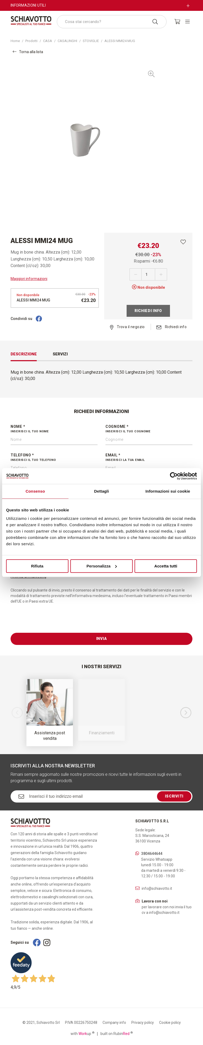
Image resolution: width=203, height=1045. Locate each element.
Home (15, 41)
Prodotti (31, 41)
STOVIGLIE (91, 41)
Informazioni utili (28, 5)
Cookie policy (170, 1022)
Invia (101, 638)
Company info (114, 1022)
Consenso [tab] (35, 491)
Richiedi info (148, 311)
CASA (47, 41)
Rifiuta (37, 566)
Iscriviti (174, 796)
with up (82, 1033)
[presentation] (51, 622)
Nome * (54, 429)
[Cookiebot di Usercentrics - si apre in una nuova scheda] (174, 476)
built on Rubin (116, 1033)
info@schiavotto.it (157, 888)
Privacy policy (142, 1022)
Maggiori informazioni (29, 279)
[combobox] (112, 21)
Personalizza (101, 566)
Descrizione (24, 354)
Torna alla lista (28, 51)
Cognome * (148, 429)
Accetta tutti (165, 566)
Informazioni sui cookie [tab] (167, 491)
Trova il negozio (127, 327)
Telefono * (54, 457)
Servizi (60, 354)
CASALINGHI (67, 41)
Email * (148, 457)
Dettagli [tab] (101, 491)
